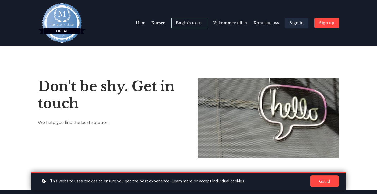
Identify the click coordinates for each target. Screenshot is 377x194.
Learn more (182, 181)
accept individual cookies (221, 181)
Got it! (324, 182)
